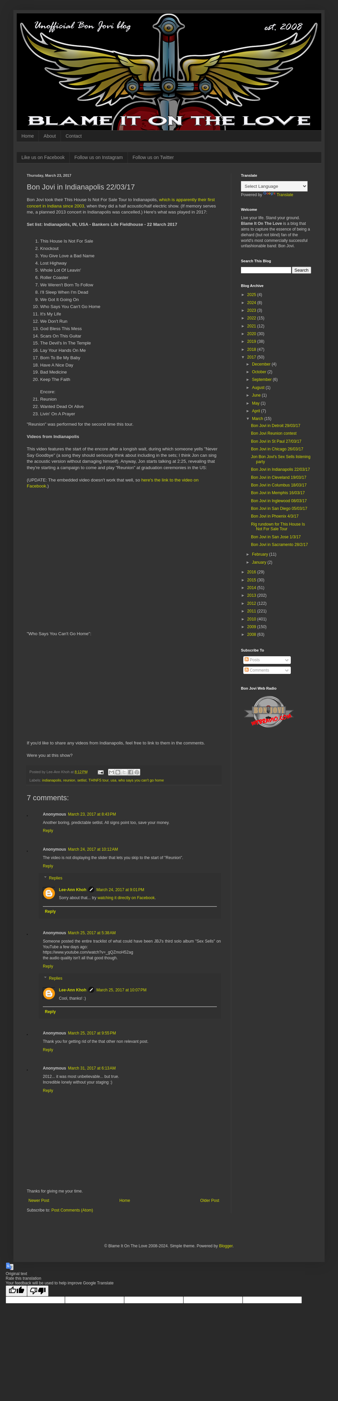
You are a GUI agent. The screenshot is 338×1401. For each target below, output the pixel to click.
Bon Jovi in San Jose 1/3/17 (276, 537)
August (259, 387)
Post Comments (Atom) (72, 1210)
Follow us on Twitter (153, 157)
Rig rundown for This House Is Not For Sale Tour (278, 526)
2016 (252, 572)
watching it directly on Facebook (126, 897)
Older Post (209, 1200)
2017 (252, 357)
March (258, 418)
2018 (252, 349)
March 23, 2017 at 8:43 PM (92, 814)
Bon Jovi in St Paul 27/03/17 (276, 441)
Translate (278, 194)
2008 (252, 634)
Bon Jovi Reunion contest (274, 433)
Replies (55, 878)
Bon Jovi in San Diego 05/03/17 (279, 508)
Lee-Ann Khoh (72, 889)
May (256, 403)
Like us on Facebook (43, 157)
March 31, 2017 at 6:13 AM (91, 1068)
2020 (252, 333)
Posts (252, 660)
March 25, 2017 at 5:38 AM (91, 933)
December (262, 364)
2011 (252, 611)
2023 (252, 310)
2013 (252, 595)
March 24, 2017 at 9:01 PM (120, 889)
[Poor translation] (38, 1290)
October (259, 372)
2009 (252, 626)
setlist (82, 780)
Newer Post (38, 1200)
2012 (252, 603)
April (256, 411)
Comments (257, 670)
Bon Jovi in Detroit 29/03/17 (275, 425)
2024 (252, 302)
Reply (48, 830)
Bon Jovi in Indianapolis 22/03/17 (280, 469)
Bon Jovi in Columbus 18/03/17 (279, 485)
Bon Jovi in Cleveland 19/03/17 (278, 477)
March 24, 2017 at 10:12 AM (93, 849)
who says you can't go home (141, 780)
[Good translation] (16, 1290)
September (262, 379)
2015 (252, 580)
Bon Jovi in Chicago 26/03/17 (277, 449)
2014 (252, 587)
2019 (252, 341)
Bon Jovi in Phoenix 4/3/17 (275, 516)
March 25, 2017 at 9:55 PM (92, 1033)
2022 (252, 318)
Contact (74, 136)
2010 (252, 619)
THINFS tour (98, 780)
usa (113, 780)
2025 (252, 294)
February (260, 554)
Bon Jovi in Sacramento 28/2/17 (279, 544)
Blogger (226, 1246)
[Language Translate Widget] (274, 186)
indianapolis (51, 780)
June (257, 395)
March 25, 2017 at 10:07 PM (121, 990)
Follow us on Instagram (98, 157)
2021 (252, 326)
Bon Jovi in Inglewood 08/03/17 (279, 501)
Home (27, 136)
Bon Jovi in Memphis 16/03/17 (278, 493)
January (259, 562)
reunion (69, 780)
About (50, 136)
